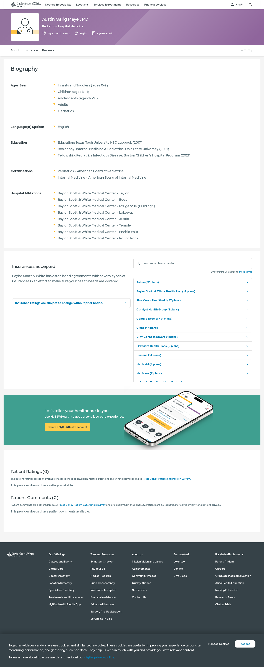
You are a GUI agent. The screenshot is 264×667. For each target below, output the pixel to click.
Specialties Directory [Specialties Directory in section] (61, 590)
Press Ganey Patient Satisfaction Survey (82, 512)
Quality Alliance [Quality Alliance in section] (141, 583)
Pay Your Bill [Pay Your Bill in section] (97, 568)
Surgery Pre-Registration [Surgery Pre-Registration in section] (105, 611)
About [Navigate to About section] (15, 57)
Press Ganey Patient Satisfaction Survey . (167, 485)
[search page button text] (250, 5)
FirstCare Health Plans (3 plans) (192, 353)
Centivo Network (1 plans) (192, 325)
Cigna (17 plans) (192, 335)
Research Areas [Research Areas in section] (225, 597)
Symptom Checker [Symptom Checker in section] (102, 561)
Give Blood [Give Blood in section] (180, 576)
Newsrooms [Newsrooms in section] (139, 590)
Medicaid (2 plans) (192, 371)
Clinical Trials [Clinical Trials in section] (223, 604)
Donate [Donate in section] (178, 568)
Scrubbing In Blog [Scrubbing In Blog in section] (101, 618)
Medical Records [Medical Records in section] (100, 576)
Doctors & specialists (58, 4)
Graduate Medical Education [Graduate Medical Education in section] (233, 576)
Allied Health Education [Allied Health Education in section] (229, 583)
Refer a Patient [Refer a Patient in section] (224, 561)
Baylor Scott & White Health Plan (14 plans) (192, 298)
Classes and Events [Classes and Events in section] (61, 561)
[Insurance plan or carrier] (196, 270)
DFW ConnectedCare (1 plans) (192, 344)
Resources (132, 4)
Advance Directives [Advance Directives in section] (102, 604)
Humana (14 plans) (192, 362)
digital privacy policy (99, 657)
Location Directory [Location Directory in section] (60, 583)
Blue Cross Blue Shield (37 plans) (192, 307)
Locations (82, 4)
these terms (245, 279)
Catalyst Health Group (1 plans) (192, 316)
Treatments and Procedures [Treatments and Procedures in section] (66, 597)
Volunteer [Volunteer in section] (180, 561)
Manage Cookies (216, 639)
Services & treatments (107, 4)
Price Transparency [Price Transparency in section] (102, 583)
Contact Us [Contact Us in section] (139, 597)
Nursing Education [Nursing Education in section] (226, 590)
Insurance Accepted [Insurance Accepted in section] (103, 590)
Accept (244, 639)
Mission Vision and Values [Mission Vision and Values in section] (147, 561)
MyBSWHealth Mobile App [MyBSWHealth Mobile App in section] (65, 604)
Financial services (155, 4)
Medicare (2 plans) (192, 380)
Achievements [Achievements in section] (141, 568)
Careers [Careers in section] (220, 568)
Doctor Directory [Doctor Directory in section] (59, 576)
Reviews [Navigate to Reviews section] (48, 57)
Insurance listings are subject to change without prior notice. (71, 310)
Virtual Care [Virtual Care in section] (56, 568)
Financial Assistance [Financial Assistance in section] (103, 597)
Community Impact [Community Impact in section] (144, 576)
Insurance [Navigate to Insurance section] (31, 57)
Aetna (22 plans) (192, 289)
